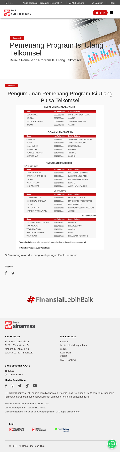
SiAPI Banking (68, 360)
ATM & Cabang (76, 3)
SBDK (63, 349)
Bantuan (97, 3)
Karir (112, 3)
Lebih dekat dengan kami (73, 345)
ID (6, 2)
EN (11, 3)
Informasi (17, 38)
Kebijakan (65, 352)
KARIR (64, 356)
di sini (77, 411)
